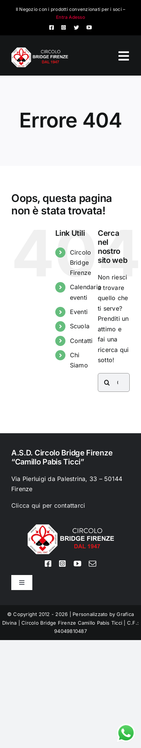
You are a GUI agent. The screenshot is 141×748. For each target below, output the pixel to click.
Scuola (79, 326)
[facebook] (51, 27)
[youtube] (89, 27)
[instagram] (63, 27)
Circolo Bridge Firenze (80, 262)
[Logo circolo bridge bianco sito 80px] (39, 50)
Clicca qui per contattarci (48, 505)
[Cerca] (107, 382)
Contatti (81, 340)
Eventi (79, 312)
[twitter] (76, 27)
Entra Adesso (70, 17)
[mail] (92, 563)
